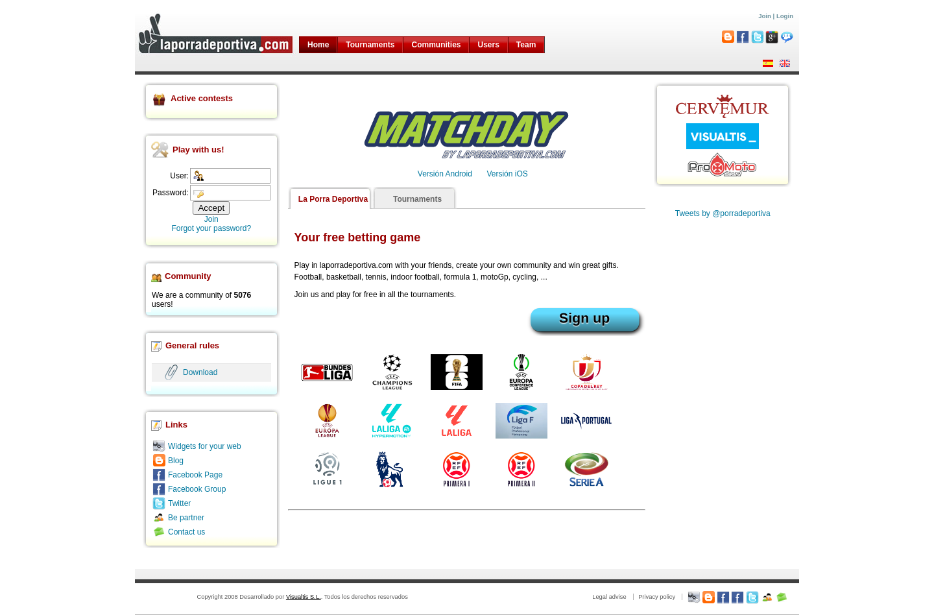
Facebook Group (197, 489)
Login (784, 15)
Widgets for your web (204, 446)
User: (179, 175)
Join (764, 15)
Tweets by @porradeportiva (723, 213)
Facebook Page (195, 474)
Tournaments (370, 44)
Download (200, 372)
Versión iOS (506, 173)
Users (488, 44)
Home (318, 44)
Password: (170, 192)
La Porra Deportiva (333, 199)
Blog (176, 460)
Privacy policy (656, 597)
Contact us (186, 532)
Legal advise (609, 597)
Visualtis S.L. (303, 597)
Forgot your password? (211, 228)
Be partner (186, 517)
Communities (436, 44)
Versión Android (445, 173)
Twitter (179, 503)
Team (526, 44)
